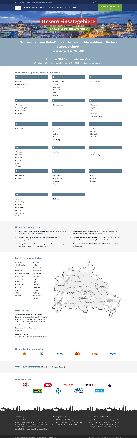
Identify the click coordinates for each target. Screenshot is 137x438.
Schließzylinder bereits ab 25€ (91, 63)
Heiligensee (93, 108)
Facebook (119, 2)
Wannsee (19, 199)
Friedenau (19, 105)
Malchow (19, 155)
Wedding (19, 204)
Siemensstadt (57, 178)
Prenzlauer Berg (95, 155)
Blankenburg (57, 87)
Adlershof (19, 81)
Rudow (18, 178)
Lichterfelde (93, 137)
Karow (55, 131)
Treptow (92, 184)
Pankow (92, 152)
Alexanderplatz (21, 84)
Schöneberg (57, 175)
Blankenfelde (57, 90)
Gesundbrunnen (58, 105)
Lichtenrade (93, 134)
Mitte (18, 163)
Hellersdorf (93, 110)
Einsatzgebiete (57, 7)
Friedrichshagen (21, 108)
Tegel (91, 175)
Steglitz (55, 184)
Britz (54, 92)
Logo (18, 7)
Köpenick (56, 137)
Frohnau (19, 113)
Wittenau (19, 215)
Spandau (56, 181)
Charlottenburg (95, 81)
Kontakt (104, 436)
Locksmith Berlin (71, 7)
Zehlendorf (56, 199)
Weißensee (19, 207)
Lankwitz (92, 128)
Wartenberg (20, 202)
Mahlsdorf (19, 152)
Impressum (118, 436)
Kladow (55, 134)
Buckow (55, 95)
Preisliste (40, 327)
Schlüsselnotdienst (30, 7)
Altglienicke (20, 87)
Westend (19, 210)
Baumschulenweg (58, 81)
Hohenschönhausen (96, 116)
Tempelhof (93, 178)
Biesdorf (55, 84)
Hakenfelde (93, 105)
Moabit (18, 166)
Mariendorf (20, 157)
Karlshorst (56, 128)
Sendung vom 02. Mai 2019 (68, 51)
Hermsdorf (93, 113)
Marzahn (19, 160)
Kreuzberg (56, 139)
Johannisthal (20, 128)
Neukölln (56, 152)
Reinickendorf (20, 175)
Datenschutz (110, 436)
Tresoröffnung (44, 7)
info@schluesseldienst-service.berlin (101, 2)
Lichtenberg (93, 131)
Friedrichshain (21, 110)
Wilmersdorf (20, 213)
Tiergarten (93, 181)
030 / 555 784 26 (95, 436)
